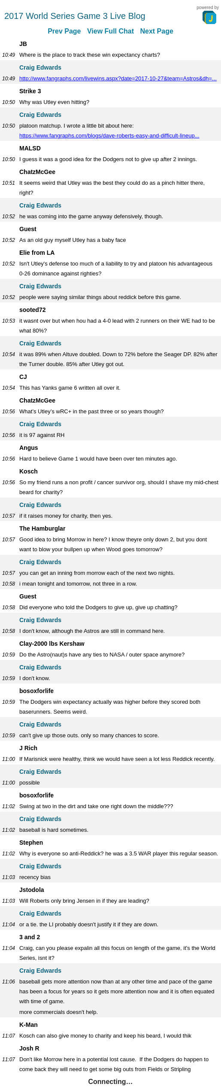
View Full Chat (110, 31)
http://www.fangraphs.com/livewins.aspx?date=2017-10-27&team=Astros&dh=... (118, 78)
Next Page (156, 31)
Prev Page (64, 31)
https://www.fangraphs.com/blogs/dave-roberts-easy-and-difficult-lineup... (109, 135)
